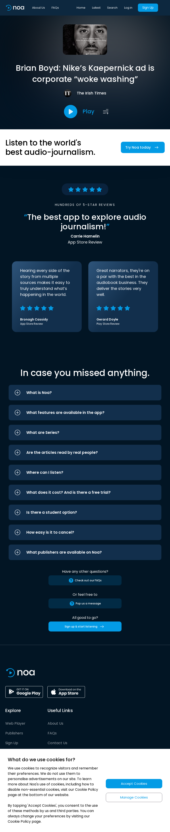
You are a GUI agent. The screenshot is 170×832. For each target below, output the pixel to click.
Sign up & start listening (85, 626)
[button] (85, 392)
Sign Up (148, 7)
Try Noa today (142, 147)
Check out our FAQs (85, 580)
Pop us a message (85, 603)
